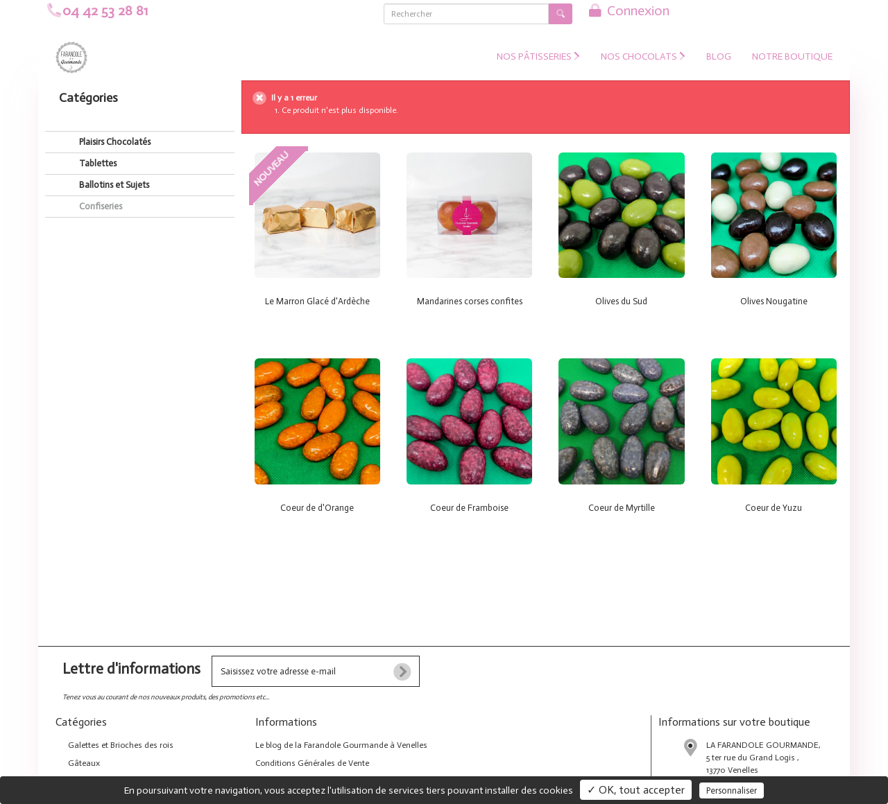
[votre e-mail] (316, 671)
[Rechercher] (466, 13)
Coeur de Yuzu (773, 508)
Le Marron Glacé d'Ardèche (317, 301)
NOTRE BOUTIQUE (792, 56)
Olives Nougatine (774, 301)
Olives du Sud (621, 301)
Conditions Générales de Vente (312, 763)
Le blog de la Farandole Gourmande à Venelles (341, 745)
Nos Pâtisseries (538, 56)
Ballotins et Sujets (113, 185)
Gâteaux (83, 763)
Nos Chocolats (643, 56)
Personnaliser (731, 790)
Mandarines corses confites (469, 301)
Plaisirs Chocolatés (114, 142)
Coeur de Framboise (469, 508)
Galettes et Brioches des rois (119, 745)
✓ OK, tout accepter (636, 789)
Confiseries (99, 206)
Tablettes (97, 163)
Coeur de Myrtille (621, 508)
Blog (718, 56)
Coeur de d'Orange (317, 508)
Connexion (627, 10)
